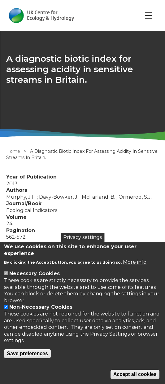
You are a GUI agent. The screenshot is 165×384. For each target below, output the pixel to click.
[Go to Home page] (41, 15)
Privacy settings (82, 237)
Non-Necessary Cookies (40, 307)
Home (13, 151)
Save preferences (27, 353)
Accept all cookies (135, 374)
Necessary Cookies (34, 273)
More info (134, 262)
